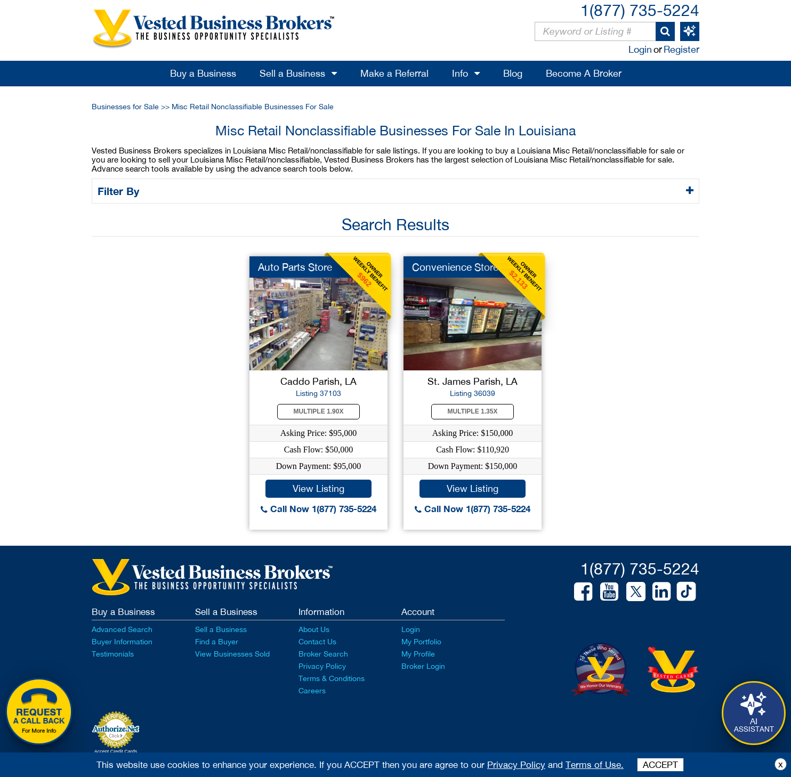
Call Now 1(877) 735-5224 (318, 508)
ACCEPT (660, 764)
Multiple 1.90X (319, 411)
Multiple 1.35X (473, 411)
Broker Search (323, 654)
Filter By (120, 190)
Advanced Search (122, 629)
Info (460, 73)
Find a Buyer (216, 641)
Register (681, 49)
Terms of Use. (595, 764)
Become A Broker (584, 73)
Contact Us (317, 641)
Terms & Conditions (331, 678)
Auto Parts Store (295, 267)
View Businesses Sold (232, 654)
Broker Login (423, 666)
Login (640, 49)
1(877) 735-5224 (639, 10)
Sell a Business (292, 73)
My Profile (418, 654)
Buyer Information (122, 641)
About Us (313, 629)
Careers (312, 690)
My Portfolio (421, 641)
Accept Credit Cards (116, 751)
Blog (512, 73)
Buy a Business (203, 73)
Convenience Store (455, 267)
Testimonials (113, 654)
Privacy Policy (322, 666)
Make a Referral (394, 73)
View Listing (318, 488)
